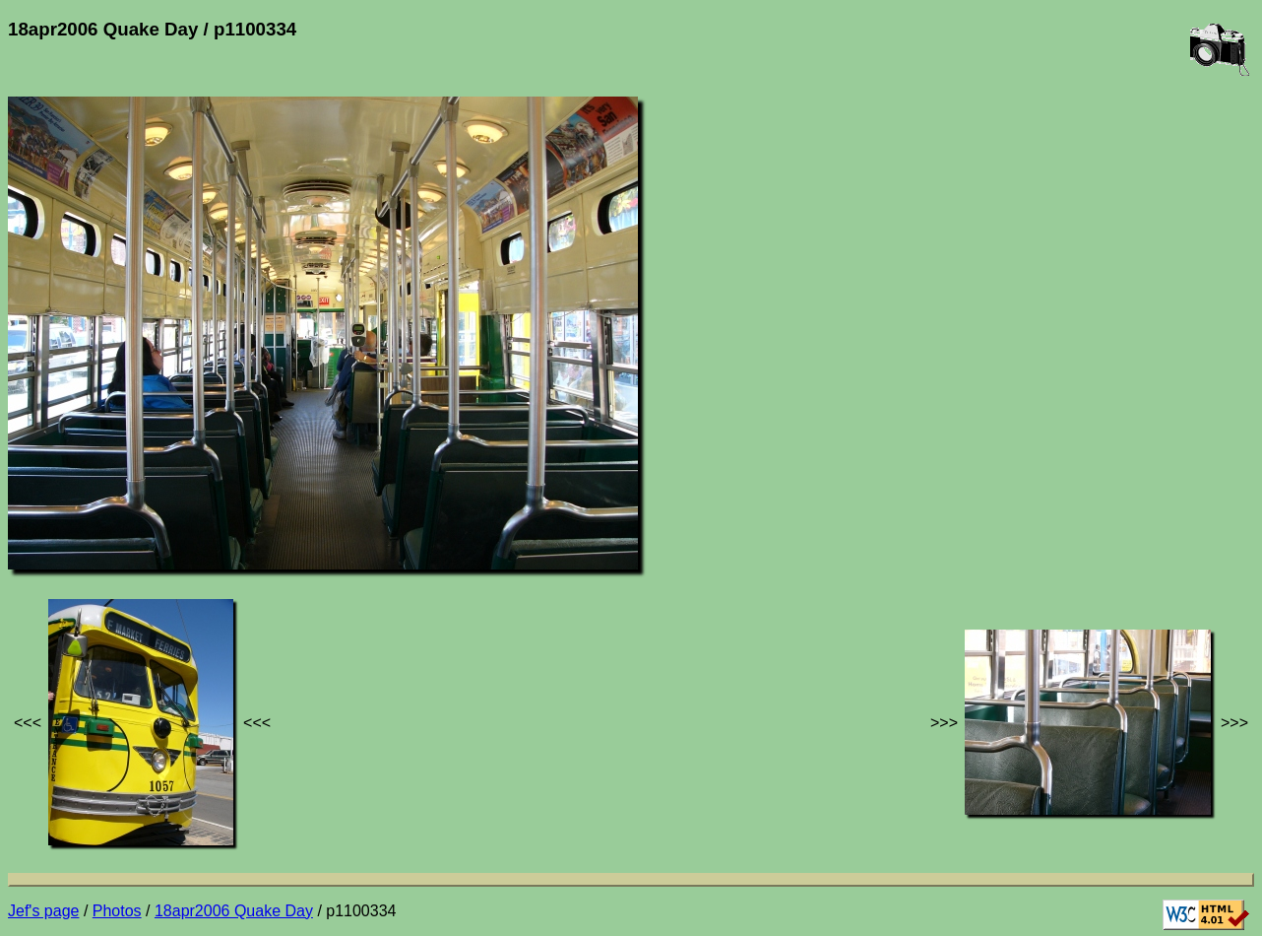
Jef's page (43, 911)
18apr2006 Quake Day (234, 911)
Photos (117, 911)
